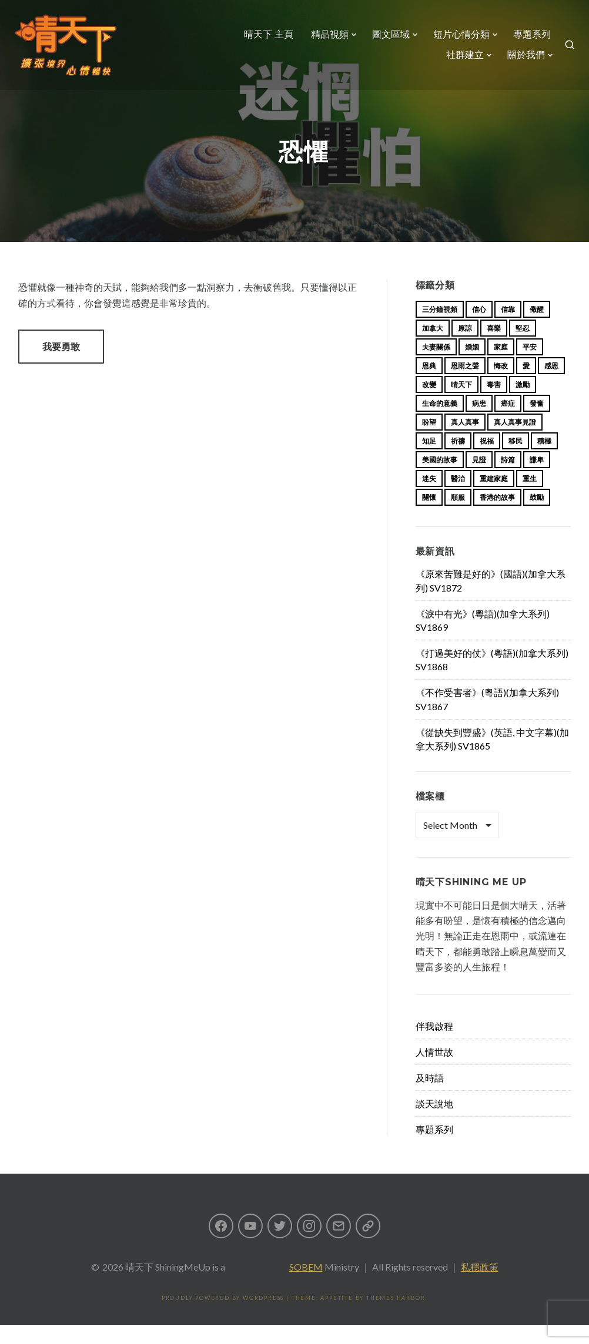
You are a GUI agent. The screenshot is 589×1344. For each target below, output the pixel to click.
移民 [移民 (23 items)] (515, 459)
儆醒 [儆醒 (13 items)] (537, 328)
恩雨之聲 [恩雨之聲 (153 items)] (465, 384)
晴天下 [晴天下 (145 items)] (461, 403)
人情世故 (434, 1070)
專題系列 (527, 39)
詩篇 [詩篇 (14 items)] (508, 478)
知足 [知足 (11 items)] (429, 459)
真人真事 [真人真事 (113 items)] (465, 440)
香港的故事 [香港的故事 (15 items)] (497, 516)
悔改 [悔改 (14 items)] (501, 384)
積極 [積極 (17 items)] (544, 459)
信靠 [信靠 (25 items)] (508, 328)
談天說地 (434, 1122)
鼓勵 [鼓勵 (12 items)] (537, 516)
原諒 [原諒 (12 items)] (465, 346)
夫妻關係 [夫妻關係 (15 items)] (436, 365)
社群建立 (460, 60)
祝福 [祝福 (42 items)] (487, 459)
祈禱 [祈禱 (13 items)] (458, 459)
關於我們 (521, 60)
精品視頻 (325, 39)
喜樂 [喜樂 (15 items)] (494, 346)
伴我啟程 (434, 1044)
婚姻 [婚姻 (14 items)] (472, 365)
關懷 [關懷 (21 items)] (429, 516)
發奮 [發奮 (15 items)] (537, 422)
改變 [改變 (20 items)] (429, 403)
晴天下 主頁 (264, 39)
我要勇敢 (61, 365)
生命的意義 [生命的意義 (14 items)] (439, 422)
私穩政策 (479, 1285)
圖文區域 (386, 39)
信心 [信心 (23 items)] (479, 328)
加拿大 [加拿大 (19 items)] (432, 346)
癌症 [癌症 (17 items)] (508, 422)
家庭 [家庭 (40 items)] (501, 365)
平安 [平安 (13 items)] (530, 365)
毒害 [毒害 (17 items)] (494, 403)
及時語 (430, 1096)
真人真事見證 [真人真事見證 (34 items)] (515, 440)
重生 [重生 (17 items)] (530, 497)
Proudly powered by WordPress (223, 1316)
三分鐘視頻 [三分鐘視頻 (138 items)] (439, 328)
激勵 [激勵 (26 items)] (523, 403)
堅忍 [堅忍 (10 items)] (523, 346)
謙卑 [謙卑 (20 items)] (537, 478)
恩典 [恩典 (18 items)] (429, 384)
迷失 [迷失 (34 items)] (429, 497)
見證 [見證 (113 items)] (479, 478)
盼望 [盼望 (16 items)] (429, 440)
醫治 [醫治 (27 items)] (458, 497)
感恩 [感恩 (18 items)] (551, 384)
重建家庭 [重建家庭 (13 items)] (494, 497)
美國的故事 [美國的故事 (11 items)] (439, 478)
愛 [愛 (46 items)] (526, 384)
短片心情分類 (457, 39)
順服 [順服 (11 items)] (458, 516)
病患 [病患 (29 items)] (479, 422)
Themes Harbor (395, 1316)
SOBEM (306, 1285)
